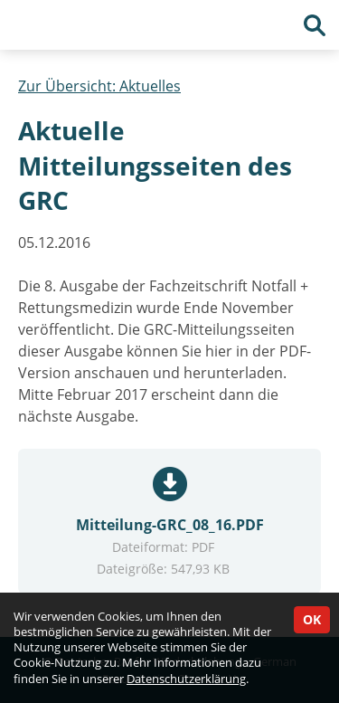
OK (312, 619)
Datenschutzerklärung (186, 678)
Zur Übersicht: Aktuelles (99, 86)
